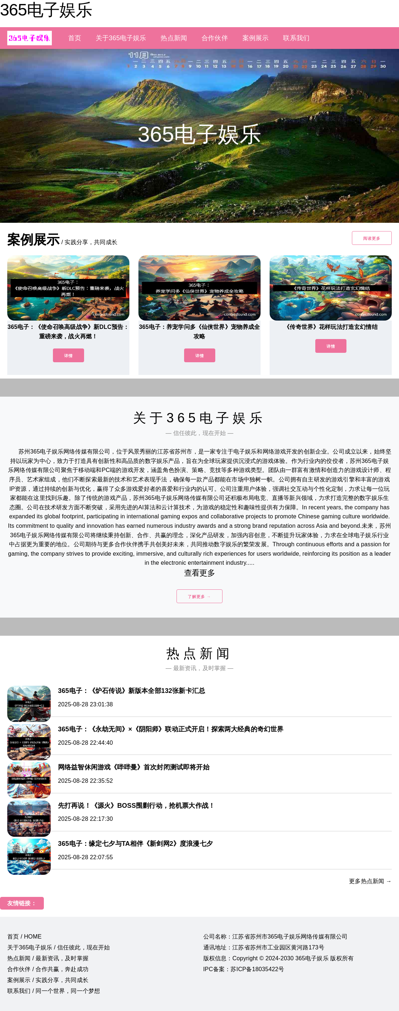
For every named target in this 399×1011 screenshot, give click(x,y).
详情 (68, 356)
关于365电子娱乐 (121, 38)
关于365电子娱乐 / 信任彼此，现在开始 (58, 947)
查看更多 (199, 572)
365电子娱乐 (46, 9)
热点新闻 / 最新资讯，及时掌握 (47, 958)
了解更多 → (199, 596)
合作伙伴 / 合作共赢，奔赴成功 (47, 969)
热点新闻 (174, 38)
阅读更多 (372, 238)
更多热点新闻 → (370, 881)
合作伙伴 (214, 38)
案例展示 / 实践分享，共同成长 (47, 980)
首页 (74, 38)
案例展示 (255, 38)
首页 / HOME (24, 936)
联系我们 (296, 38)
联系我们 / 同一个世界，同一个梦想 (53, 991)
